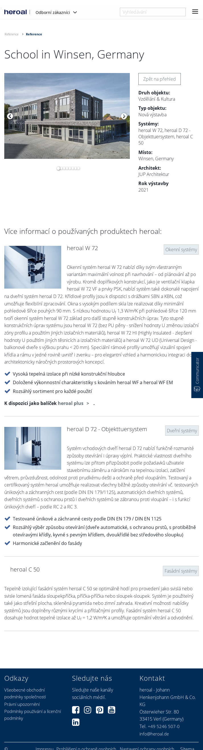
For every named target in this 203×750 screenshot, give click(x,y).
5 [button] (68, 168)
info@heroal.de (154, 734)
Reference (12, 34)
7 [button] (74, 168)
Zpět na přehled (159, 79)
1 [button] (57, 168)
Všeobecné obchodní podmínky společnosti (25, 693)
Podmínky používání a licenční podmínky (32, 714)
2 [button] (59, 168)
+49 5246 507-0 (164, 726)
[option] (67, 116)
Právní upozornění (22, 704)
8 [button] (76, 168)
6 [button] (71, 168)
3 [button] (62, 168)
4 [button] (65, 168)
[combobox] (153, 12)
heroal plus (71, 403)
